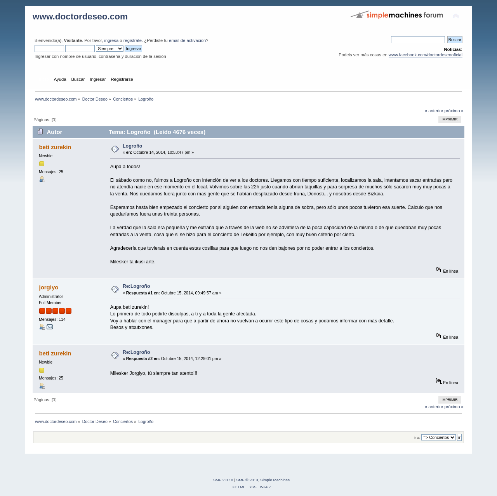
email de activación (187, 40)
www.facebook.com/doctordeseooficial (425, 54)
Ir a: (417, 437)
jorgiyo (48, 287)
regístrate (132, 40)
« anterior (434, 110)
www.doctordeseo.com (80, 16)
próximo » (454, 110)
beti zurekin (55, 147)
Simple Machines (275, 480)
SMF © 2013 (247, 480)
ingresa (111, 40)
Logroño (132, 146)
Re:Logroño (136, 286)
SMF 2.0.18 (223, 480)
